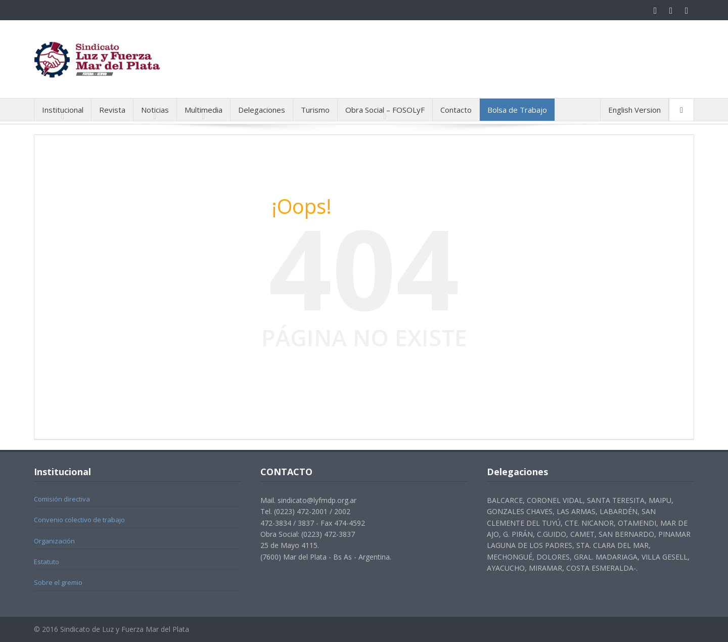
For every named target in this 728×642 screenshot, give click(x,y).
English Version (634, 110)
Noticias (155, 110)
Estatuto (46, 561)
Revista (112, 110)
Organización (54, 540)
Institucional (62, 110)
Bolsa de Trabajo (517, 110)
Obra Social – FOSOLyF (385, 110)
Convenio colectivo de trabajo (79, 519)
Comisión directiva (62, 498)
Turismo (315, 110)
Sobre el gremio (58, 582)
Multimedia (203, 110)
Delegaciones (261, 110)
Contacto (456, 110)
